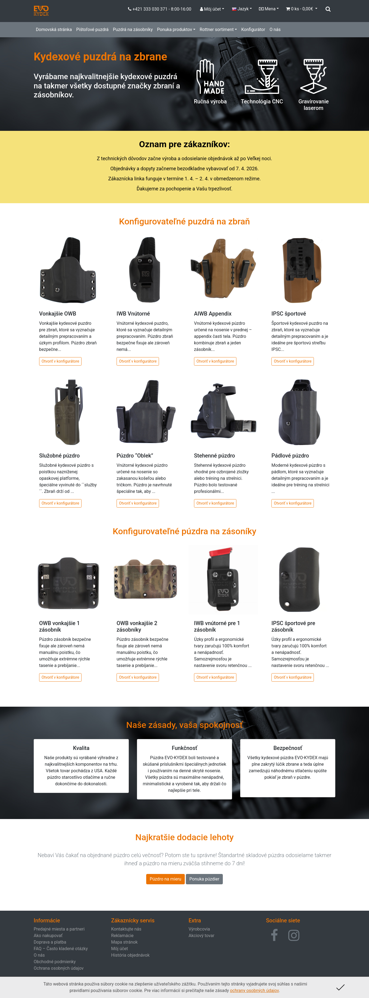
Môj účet (119, 948)
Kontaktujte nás (126, 929)
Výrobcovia (199, 929)
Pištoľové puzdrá (92, 29)
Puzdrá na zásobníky (133, 29)
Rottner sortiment (217, 29)
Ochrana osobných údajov (59, 968)
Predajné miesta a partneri (59, 929)
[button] (274, 935)
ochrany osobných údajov (254, 990)
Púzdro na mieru (165, 879)
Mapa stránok (124, 942)
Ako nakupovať (48, 935)
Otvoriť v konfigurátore (60, 361)
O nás (275, 29)
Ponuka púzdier (204, 879)
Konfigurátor (253, 29)
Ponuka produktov (174, 29)
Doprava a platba (50, 942)
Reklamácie (122, 935)
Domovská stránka (54, 29)
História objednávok (130, 955)
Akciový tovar (201, 935)
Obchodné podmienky (55, 961)
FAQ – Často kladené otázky (61, 948)
